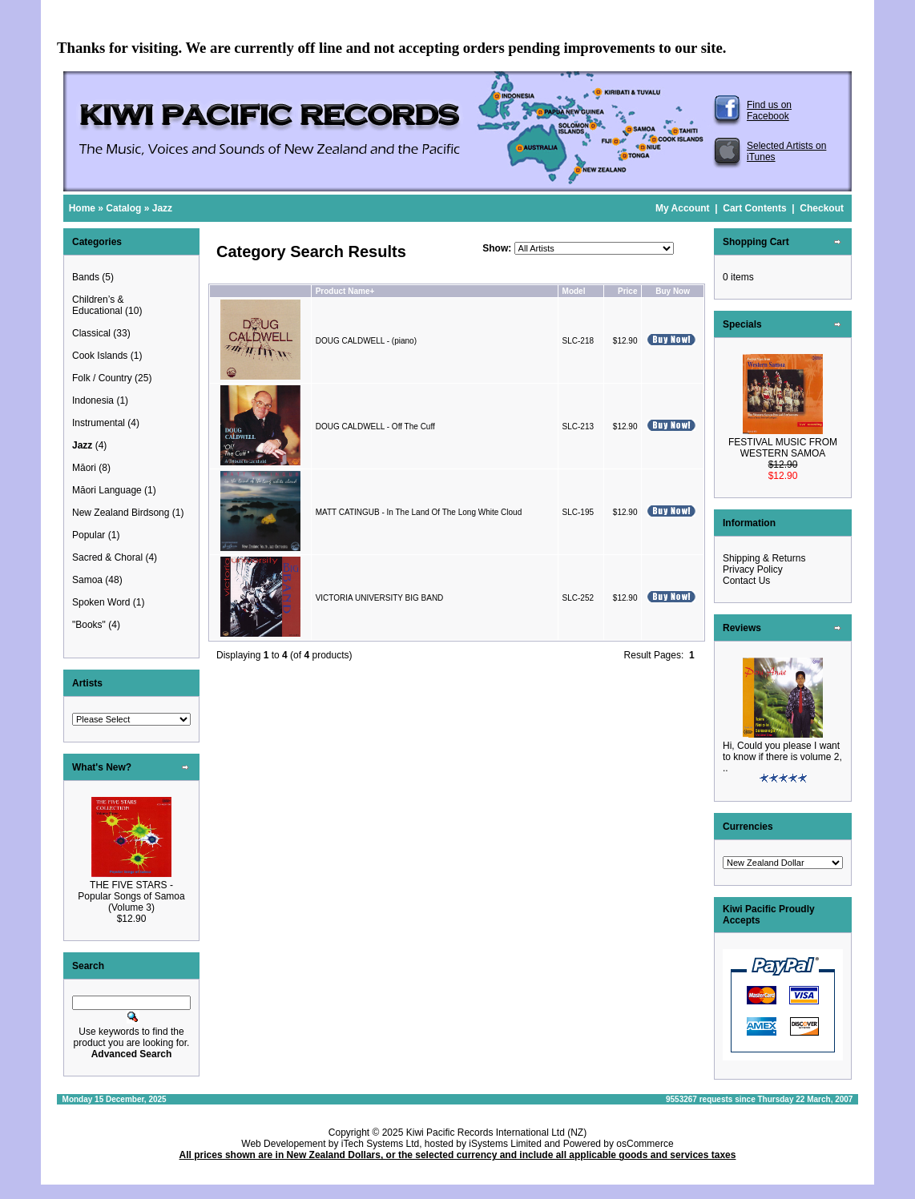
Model (574, 291)
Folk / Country (102, 378)
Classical (91, 333)
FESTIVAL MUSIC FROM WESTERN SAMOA (782, 448)
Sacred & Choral (107, 557)
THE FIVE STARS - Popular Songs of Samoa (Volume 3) (131, 896)
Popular (88, 535)
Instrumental (98, 423)
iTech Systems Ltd (380, 1143)
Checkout (822, 208)
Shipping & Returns (764, 558)
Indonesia (93, 400)
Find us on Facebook (769, 110)
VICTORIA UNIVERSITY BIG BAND (380, 597)
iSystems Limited (505, 1143)
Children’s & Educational (97, 305)
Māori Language (107, 490)
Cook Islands (99, 355)
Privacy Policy (753, 569)
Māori (84, 467)
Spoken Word (101, 602)
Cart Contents (754, 208)
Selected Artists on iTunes (786, 151)
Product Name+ (345, 291)
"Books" (89, 624)
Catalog (123, 208)
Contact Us (746, 580)
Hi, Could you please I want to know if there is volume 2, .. (782, 757)
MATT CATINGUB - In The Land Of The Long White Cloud (419, 512)
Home (82, 208)
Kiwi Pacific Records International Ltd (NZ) (496, 1132)
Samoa (87, 579)
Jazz (162, 208)
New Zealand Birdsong (120, 512)
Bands (85, 277)
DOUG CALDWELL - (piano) (366, 340)
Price (627, 291)
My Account (682, 208)
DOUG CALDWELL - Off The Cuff (375, 426)
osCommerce (644, 1143)
